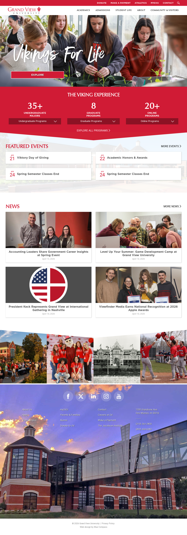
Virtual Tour (28, 425)
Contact (102, 409)
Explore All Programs (92, 130)
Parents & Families (70, 414)
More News (171, 206)
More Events (170, 146)
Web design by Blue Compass (93, 527)
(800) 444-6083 (144, 429)
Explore (37, 74)
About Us (27, 409)
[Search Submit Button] (178, 3)
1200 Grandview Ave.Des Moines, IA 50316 (147, 411)
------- (138, 418)
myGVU (64, 409)
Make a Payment (107, 420)
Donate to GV (67, 425)
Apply (25, 414)
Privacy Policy (108, 523)
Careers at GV (105, 414)
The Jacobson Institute (110, 425)
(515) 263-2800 (144, 423)
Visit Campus (29, 420)
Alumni (63, 420)
